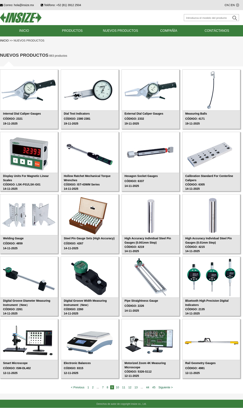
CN (227, 5)
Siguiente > (165, 387)
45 (154, 387)
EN (233, 5)
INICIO (5, 40)
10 (117, 387)
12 (129, 387)
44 (147, 387)
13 (136, 387)
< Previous (77, 387)
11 (123, 387)
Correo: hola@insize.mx (17, 5)
